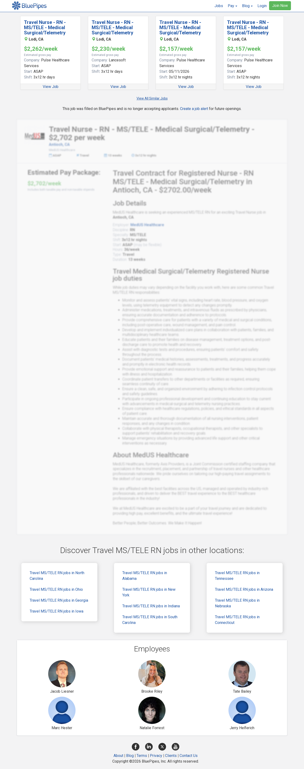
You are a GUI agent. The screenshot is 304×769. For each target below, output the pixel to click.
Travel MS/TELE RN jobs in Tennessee (237, 576)
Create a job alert (194, 108)
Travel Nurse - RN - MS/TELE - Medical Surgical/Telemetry (45, 27)
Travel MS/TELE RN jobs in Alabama (144, 576)
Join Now (280, 5)
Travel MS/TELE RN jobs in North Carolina (57, 576)
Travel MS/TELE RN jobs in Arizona (244, 589)
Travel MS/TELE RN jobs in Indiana (151, 606)
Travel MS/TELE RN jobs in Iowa (56, 611)
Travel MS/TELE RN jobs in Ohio (56, 589)
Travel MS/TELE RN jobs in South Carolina (149, 620)
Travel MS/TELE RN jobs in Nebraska (237, 603)
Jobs (218, 6)
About (118, 755)
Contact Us (189, 755)
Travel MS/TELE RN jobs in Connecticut (237, 620)
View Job (50, 86)
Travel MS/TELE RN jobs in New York (149, 592)
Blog (130, 755)
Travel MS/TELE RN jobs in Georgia (59, 600)
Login (262, 6)
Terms (142, 755)
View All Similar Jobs (152, 98)
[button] (232, 6)
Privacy (156, 755)
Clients (171, 755)
